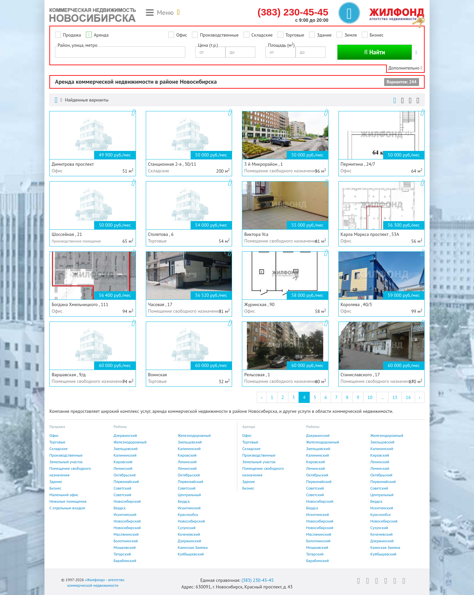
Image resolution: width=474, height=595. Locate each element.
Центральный (189, 494)
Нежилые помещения (67, 501)
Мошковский (125, 547)
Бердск (184, 501)
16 (408, 397)
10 (369, 397)
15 (394, 397)
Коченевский (189, 534)
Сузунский (187, 527)
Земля (350, 35)
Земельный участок (66, 461)
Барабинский (125, 560)
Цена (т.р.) (208, 45)
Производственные (219, 35)
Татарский (122, 554)
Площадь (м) (281, 45)
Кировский (187, 455)
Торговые (294, 35)
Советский (122, 488)
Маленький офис (63, 494)
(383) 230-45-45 (258, 580)
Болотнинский (126, 540)
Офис (181, 35)
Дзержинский (125, 435)
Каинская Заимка (193, 547)
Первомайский (126, 481)
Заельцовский (190, 441)
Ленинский (187, 461)
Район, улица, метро (77, 45)
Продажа (72, 35)
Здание (324, 35)
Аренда (101, 35)
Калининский (189, 448)
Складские (262, 35)
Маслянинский (126, 534)
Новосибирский (127, 501)
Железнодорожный (194, 435)
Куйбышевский (191, 554)
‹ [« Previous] (261, 397)
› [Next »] (419, 397)
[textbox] (59, 51)
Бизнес (376, 35)
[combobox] (120, 52)
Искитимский (189, 507)
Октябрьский (125, 474)
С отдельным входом (67, 507)
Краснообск (188, 514)
